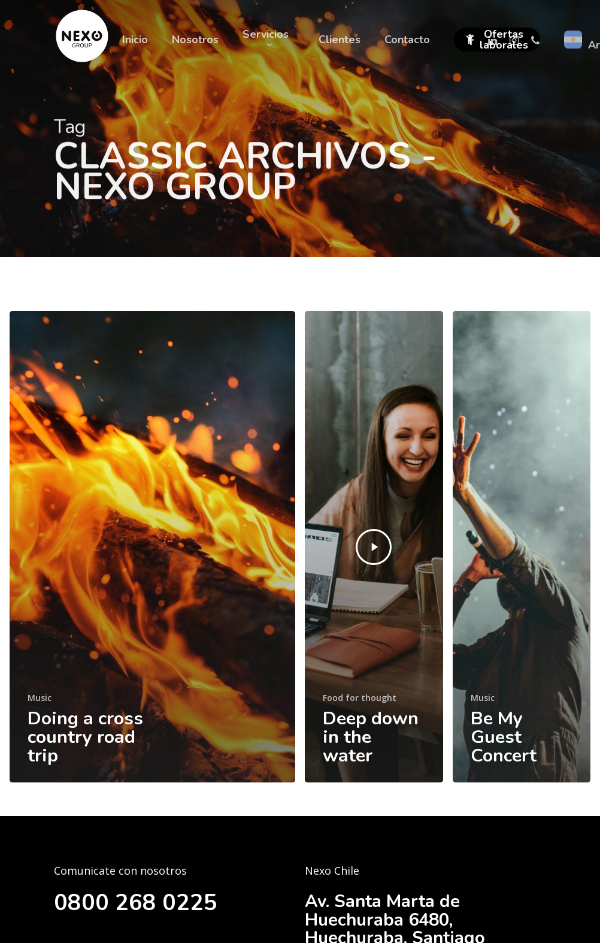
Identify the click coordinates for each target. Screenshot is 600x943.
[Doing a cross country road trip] (152, 546)
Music (39, 697)
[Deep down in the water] (374, 546)
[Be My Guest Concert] (522, 546)
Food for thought (359, 697)
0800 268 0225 (139, 901)
